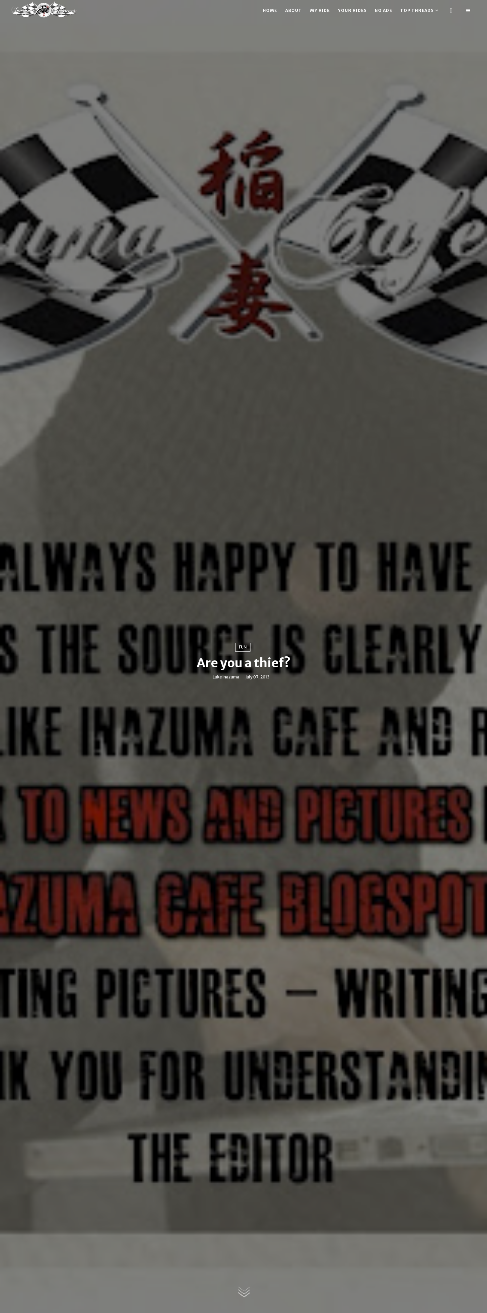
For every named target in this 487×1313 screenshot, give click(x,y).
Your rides (352, 10)
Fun (243, 647)
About (293, 10)
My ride (320, 10)
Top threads (417, 10)
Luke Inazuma (226, 676)
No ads (383, 10)
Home (270, 10)
